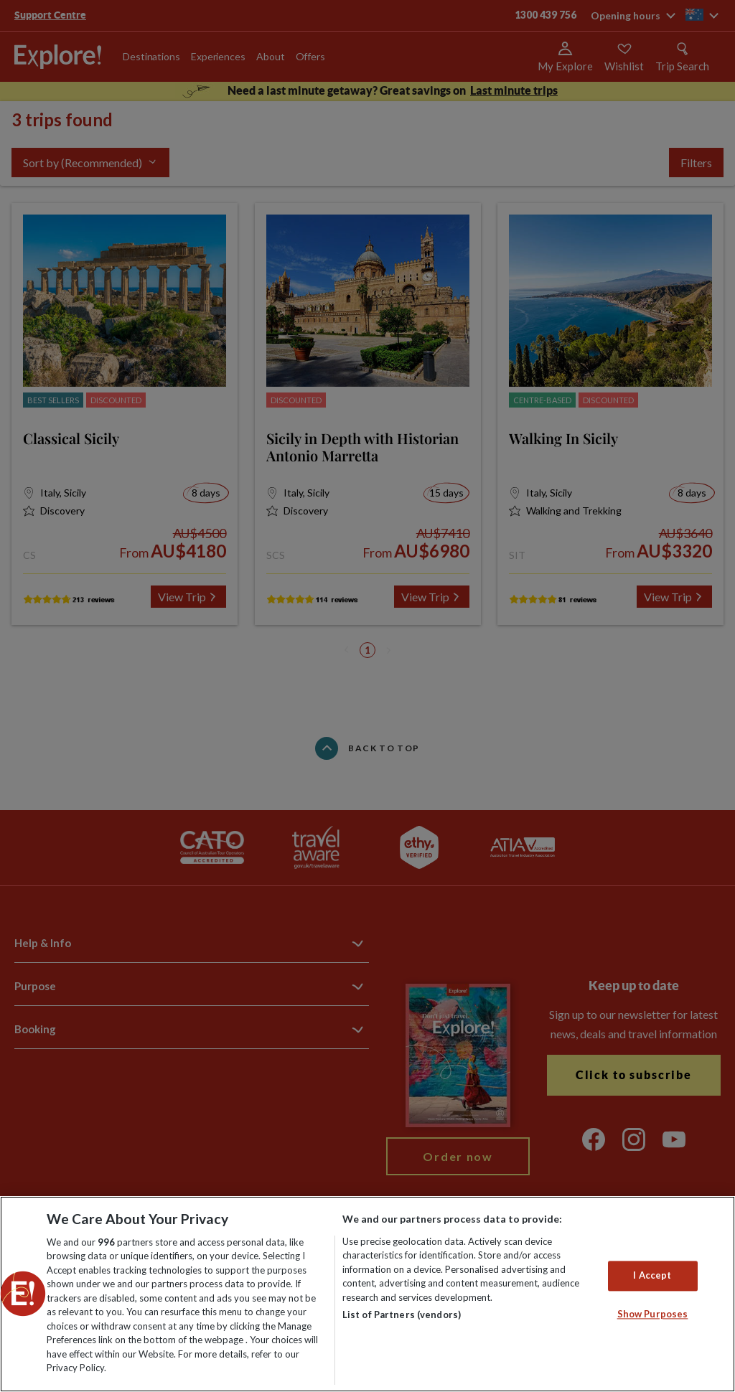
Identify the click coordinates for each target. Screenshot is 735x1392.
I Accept (652, 1276)
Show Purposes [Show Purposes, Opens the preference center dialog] (652, 1314)
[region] (367, 1294)
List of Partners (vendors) (401, 1314)
